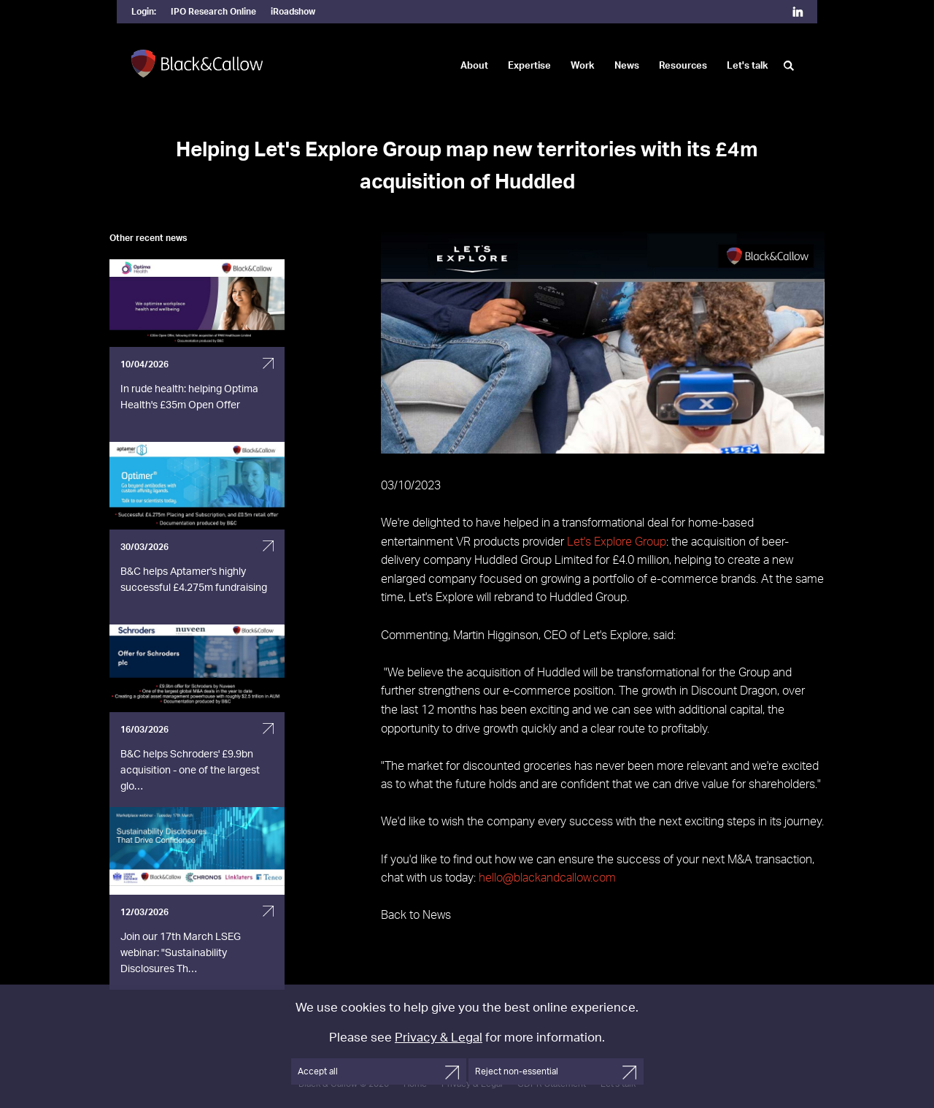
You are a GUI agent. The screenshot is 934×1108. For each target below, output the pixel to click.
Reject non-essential (516, 1071)
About (474, 66)
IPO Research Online (213, 11)
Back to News (416, 915)
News (626, 66)
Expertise (529, 66)
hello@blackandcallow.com (547, 878)
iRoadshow (293, 11)
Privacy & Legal (438, 1037)
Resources (683, 66)
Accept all (318, 1071)
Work (583, 66)
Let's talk (747, 66)
